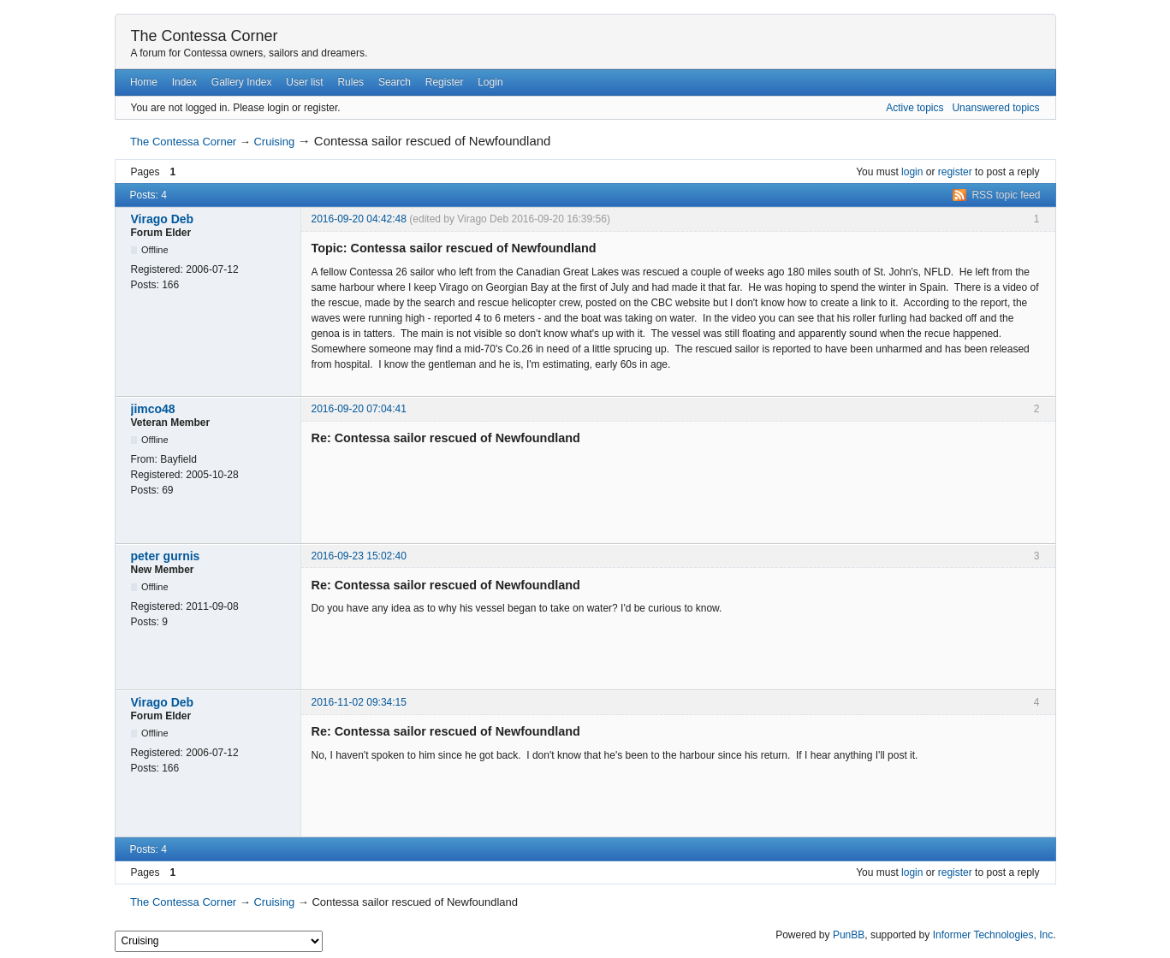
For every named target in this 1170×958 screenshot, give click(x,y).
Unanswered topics (995, 108)
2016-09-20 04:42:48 (359, 219)
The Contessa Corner (204, 35)
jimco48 (153, 409)
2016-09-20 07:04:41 (359, 409)
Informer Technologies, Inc (993, 935)
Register (444, 82)
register (955, 172)
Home (143, 82)
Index (184, 82)
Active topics (914, 108)
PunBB (848, 935)
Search (394, 82)
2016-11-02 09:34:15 (359, 702)
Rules (350, 82)
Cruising (273, 141)
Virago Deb (162, 219)
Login (490, 82)
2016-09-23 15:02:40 (359, 556)
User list (304, 82)
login (912, 172)
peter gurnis (165, 556)
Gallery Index (241, 82)
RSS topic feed (1005, 195)
